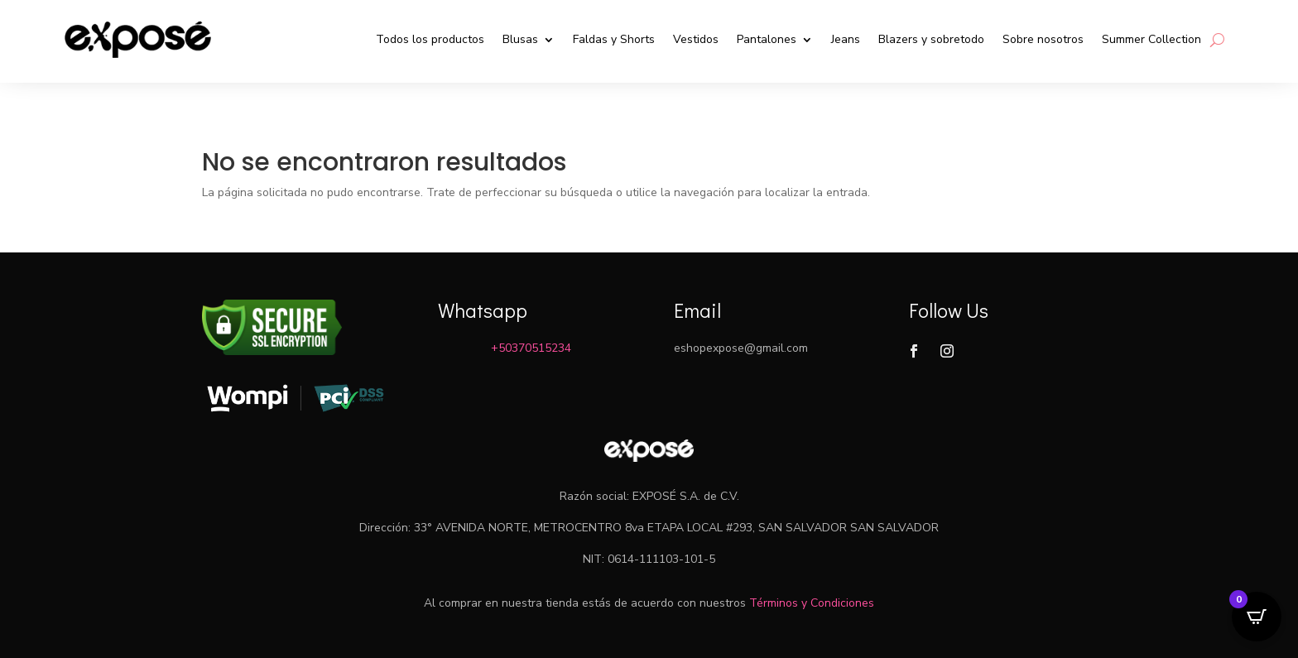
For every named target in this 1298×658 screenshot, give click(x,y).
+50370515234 (531, 348)
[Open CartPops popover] (1256, 616)
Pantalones (766, 39)
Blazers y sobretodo (931, 39)
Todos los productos (430, 39)
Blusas (520, 39)
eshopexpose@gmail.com (741, 348)
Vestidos (696, 39)
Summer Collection (1151, 39)
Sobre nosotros (1043, 39)
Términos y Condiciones (811, 603)
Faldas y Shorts (614, 39)
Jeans (845, 39)
